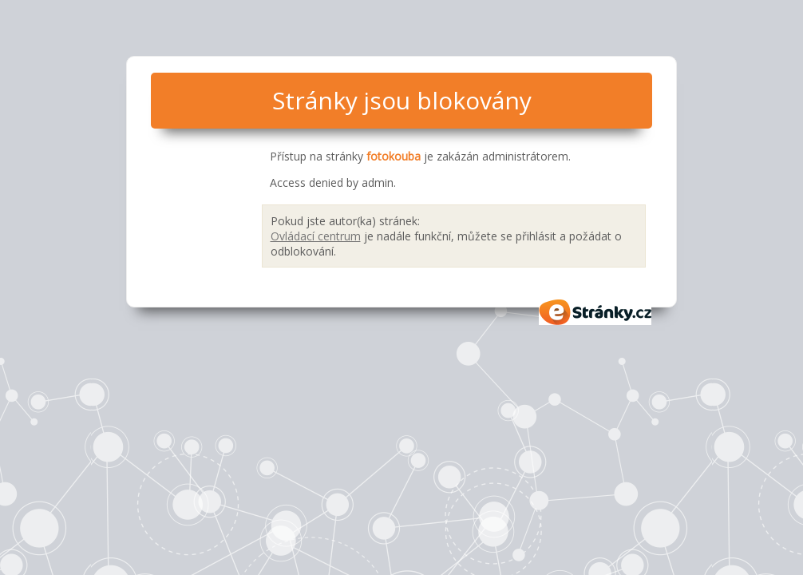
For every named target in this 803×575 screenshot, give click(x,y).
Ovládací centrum (316, 236)
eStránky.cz (595, 312)
